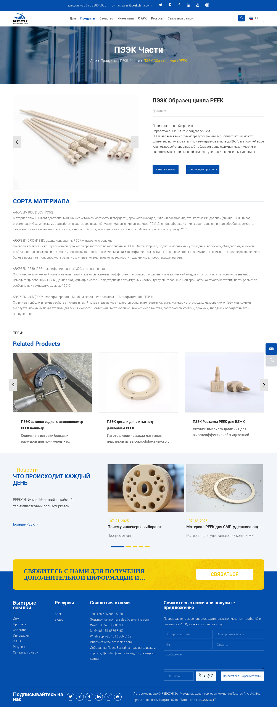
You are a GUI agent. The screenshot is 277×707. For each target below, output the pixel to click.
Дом (73, 18)
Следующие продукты (202, 169)
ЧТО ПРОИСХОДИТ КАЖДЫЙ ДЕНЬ (51, 479)
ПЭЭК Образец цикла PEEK (165, 61)
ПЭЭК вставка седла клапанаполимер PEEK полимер (52, 425)
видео (59, 619)
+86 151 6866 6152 (118, 636)
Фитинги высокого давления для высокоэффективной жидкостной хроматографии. (221, 432)
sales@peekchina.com (136, 5)
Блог (58, 614)
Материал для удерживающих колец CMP (220, 536)
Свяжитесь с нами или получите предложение (199, 605)
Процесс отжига (121, 536)
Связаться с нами (180, 18)
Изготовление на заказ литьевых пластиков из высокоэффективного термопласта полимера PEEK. (137, 439)
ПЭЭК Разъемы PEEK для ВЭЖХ (219, 422)
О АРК (142, 18)
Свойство (106, 18)
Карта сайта (169, 700)
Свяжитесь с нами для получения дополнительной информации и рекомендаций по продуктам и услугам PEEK (103, 574)
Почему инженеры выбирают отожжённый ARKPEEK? (135, 527)
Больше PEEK (25, 526)
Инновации (126, 18)
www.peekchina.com (118, 642)
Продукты (87, 18)
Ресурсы (157, 18)
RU (255, 18)
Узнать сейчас (165, 169)
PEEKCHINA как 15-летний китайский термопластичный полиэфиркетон (42, 503)
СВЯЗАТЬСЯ (224, 575)
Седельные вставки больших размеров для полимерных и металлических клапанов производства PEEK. (44, 439)
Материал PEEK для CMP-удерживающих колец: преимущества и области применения (224, 527)
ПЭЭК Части (130, 61)
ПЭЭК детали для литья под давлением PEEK (130, 425)
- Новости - (27, 470)
